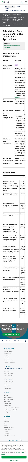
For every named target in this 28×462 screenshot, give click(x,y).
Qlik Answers (7, 384)
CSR (5, 423)
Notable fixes (7, 47)
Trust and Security (8, 397)
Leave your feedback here (11, 334)
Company (6, 419)
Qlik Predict (7, 386)
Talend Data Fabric (8, 375)
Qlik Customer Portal (9, 360)
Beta (16, 65)
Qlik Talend (6, 371)
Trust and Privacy (8, 399)
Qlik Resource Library (9, 362)
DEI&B (5, 425)
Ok (14, 457)
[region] (14, 451)
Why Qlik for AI (7, 403)
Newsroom (6, 433)
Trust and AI (7, 401)
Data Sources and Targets (10, 409)
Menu (26, 2)
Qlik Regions (7, 412)
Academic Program (9, 427)
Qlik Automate (7, 388)
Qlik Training (7, 355)
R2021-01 (7, 8)
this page (17, 97)
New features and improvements (12, 45)
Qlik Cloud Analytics (9, 381)
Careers (6, 431)
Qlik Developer (7, 353)
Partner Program (8, 429)
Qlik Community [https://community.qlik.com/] (13, 440)
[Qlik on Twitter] (21, 440)
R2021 (18, 6)
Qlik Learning (7, 358)
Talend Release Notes (10, 6)
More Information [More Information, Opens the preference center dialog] (14, 460)
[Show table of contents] (3, 6)
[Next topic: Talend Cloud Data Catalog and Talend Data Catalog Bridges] (20, 341)
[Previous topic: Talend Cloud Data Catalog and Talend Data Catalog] (7, 341)
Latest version (6, 25)
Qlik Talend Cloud (8, 373)
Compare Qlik (7, 405)
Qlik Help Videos (8, 351)
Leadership (7, 421)
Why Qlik (6, 395)
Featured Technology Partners (11, 407)
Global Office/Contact (9, 435)
